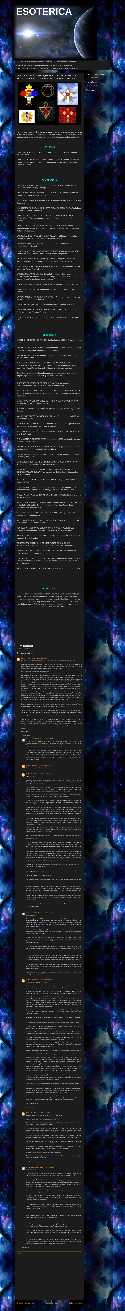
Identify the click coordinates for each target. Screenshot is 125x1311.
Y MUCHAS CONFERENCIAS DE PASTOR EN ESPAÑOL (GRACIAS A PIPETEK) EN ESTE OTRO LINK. (49, 68)
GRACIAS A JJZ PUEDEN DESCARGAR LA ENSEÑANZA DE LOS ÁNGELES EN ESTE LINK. (46, 62)
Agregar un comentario (24, 1253)
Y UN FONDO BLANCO (93, 77)
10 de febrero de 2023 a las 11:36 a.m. (42, 774)
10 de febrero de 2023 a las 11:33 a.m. (42, 765)
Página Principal (51, 1303)
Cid (27, 738)
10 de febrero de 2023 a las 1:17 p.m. (42, 912)
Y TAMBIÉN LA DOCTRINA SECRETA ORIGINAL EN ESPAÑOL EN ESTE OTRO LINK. (44, 65)
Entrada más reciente (25, 1303)
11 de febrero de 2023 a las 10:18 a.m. (42, 1167)
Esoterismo (26, 648)
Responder (24, 731)
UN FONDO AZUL (91, 85)
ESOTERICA (44, 11)
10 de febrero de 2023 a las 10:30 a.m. (42, 738)
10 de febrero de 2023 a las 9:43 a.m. (36, 658)
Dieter (23, 658)
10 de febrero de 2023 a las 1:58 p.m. (41, 979)
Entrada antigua (75, 1303)
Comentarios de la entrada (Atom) (35, 1307)
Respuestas (26, 735)
